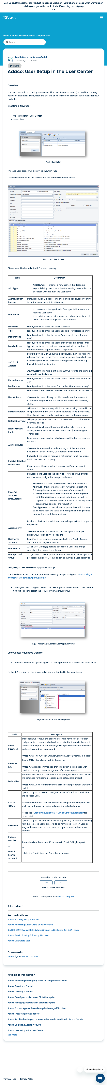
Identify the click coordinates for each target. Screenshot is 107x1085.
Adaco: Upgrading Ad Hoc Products (24, 1024)
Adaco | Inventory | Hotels (23, 35)
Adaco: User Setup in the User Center (25, 1030)
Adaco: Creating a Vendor (20, 991)
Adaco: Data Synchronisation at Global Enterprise (31, 997)
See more (12, 1034)
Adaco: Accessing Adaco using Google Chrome (30, 924)
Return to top (16, 906)
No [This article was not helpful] (61, 882)
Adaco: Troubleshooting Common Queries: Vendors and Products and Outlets (45, 1019)
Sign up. (80, 6)
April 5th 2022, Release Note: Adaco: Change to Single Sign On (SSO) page (43, 930)
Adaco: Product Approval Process (23, 1013)
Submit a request (65, 896)
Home (6, 35)
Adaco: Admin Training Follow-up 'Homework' (29, 935)
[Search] (24, 42)
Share (14, 65)
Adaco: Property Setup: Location (23, 919)
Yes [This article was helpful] (46, 882)
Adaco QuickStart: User (19, 940)
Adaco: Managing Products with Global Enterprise (31, 1002)
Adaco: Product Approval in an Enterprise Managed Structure (37, 1008)
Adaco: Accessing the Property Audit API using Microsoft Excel (37, 980)
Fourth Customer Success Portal (31, 57)
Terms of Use (9, 1079)
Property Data (44, 35)
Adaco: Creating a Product (20, 986)
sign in (17, 956)
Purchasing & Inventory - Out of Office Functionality (58, 812)
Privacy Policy (26, 1079)
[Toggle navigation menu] (101, 17)
